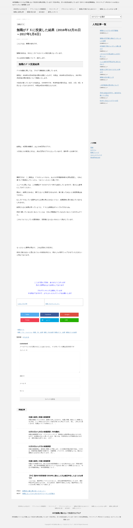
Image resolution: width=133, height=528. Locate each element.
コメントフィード (96, 155)
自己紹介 (42, 12)
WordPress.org (95, 157)
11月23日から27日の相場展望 (40, 446)
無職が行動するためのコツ (88, 9)
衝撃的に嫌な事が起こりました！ (34, 491)
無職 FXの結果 (49, 332)
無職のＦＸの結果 (71, 332)
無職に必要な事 (19, 12)
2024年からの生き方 (20, 9)
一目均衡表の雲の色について (109, 85)
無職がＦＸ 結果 (59, 332)
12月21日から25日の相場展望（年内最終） (45, 432)
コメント (23, 350)
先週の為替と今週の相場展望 (39, 461)
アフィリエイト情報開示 (38, 9)
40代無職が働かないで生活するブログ (66, 513)
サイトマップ (53, 9)
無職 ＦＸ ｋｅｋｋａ (25, 332)
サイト (22, 391)
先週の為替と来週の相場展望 (39, 417)
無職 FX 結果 (38, 332)
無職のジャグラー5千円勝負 (109, 30)
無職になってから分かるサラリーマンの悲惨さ (38, 493)
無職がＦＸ (21, 329)
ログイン (93, 150)
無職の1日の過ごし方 (107, 77)
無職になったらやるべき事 (108, 9)
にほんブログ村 (22, 304)
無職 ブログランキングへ (53, 304)
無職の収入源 (31, 12)
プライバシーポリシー (68, 9)
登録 (91, 147)
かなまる (26, 337)
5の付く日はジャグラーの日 (109, 100)
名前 (22, 376)
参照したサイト (53, 12)
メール (23, 383)
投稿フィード (94, 152)
